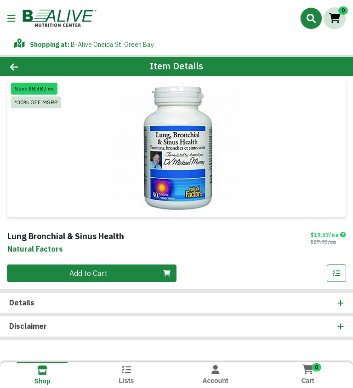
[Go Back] (49, 67)
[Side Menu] (11, 18)
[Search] (311, 18)
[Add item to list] (336, 273)
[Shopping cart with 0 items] (335, 18)
